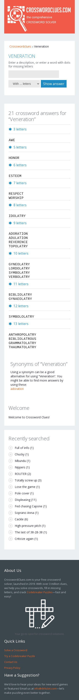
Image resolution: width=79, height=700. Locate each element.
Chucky (19, 454)
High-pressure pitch (28, 526)
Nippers (20, 467)
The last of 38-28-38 (29, 532)
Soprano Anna (24, 513)
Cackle (19, 519)
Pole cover (22, 493)
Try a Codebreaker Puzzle (19, 656)
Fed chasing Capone (28, 506)
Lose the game (25, 487)
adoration (17, 389)
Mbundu (20, 461)
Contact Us (10, 662)
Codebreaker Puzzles (39, 592)
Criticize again (24, 539)
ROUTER (21, 474)
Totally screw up (26, 480)
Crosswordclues (20, 46)
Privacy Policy (12, 667)
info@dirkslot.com (45, 688)
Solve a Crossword (15, 650)
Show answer (53, 83)
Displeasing (22, 500)
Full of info (22, 448)
